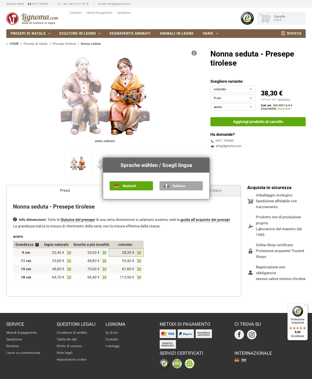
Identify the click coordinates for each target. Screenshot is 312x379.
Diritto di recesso (69, 346)
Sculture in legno (77, 33)
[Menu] (305, 306)
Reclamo (12, 346)
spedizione (283, 99)
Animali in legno (177, 33)
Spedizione (124, 12)
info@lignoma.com (118, 3)
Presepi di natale (28, 33)
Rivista (294, 33)
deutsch (129, 186)
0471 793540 (40, 3)
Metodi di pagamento (99, 12)
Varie (208, 33)
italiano (178, 186)
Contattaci (75, 12)
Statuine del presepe (77, 219)
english (243, 360)
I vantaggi (112, 346)
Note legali (65, 353)
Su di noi (112, 333)
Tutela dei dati (67, 339)
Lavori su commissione (23, 353)
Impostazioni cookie (71, 359)
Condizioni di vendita (72, 333)
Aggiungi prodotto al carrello (258, 121)
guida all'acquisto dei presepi (205, 219)
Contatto (112, 339)
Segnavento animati (130, 33)
